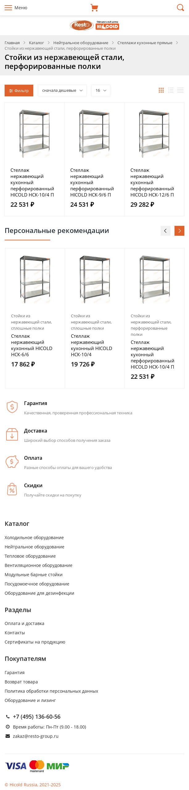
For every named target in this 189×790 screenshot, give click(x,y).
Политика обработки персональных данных (51, 691)
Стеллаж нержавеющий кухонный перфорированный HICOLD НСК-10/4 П (32, 182)
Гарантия (15, 672)
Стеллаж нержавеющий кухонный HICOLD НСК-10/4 (91, 345)
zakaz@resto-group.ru (36, 736)
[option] (35, 318)
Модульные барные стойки (34, 574)
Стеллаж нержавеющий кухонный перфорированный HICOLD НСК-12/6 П (152, 182)
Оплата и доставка (24, 623)
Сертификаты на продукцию (35, 642)
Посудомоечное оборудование (37, 584)
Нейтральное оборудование (34, 547)
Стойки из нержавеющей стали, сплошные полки (31, 322)
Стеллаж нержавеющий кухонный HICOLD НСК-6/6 (31, 345)
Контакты (15, 633)
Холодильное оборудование (34, 537)
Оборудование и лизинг (30, 700)
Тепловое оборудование (30, 556)
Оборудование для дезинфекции (39, 593)
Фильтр (19, 90)
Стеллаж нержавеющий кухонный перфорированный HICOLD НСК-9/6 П (92, 182)
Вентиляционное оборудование (38, 565)
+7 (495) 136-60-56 (36, 716)
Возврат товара (21, 682)
